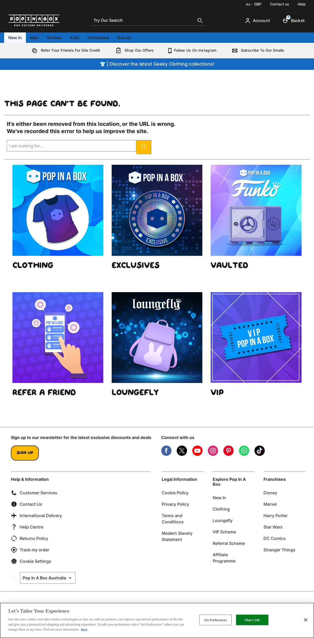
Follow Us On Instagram (192, 50)
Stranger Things (279, 549)
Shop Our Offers (133, 50)
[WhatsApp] (244, 454)
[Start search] (200, 20)
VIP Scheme (224, 531)
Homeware (98, 37)
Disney (270, 492)
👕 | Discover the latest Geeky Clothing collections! (157, 64)
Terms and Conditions (173, 518)
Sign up (25, 453)
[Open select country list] (47, 578)
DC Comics (274, 538)
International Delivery (36, 515)
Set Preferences (215, 620)
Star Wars (273, 527)
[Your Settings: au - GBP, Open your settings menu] (251, 4)
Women (54, 37)
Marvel (270, 504)
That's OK (252, 620)
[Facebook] (166, 454)
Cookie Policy (175, 492)
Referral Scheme (229, 543)
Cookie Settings (31, 561)
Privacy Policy (175, 504)
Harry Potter (275, 515)
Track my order (30, 550)
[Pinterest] (228, 454)
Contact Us (26, 504)
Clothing (221, 509)
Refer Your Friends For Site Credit (65, 50)
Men (34, 37)
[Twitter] (182, 454)
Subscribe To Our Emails (257, 50)
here (84, 629)
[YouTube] (197, 454)
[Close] (305, 620)
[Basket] (295, 20)
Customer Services (34, 493)
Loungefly (223, 520)
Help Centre (27, 527)
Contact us (279, 4)
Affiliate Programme (224, 558)
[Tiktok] (259, 454)
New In (15, 37)
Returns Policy (29, 538)
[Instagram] (213, 454)
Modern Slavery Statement (177, 536)
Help (302, 4)
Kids (74, 37)
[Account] (258, 20)
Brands (124, 37)
